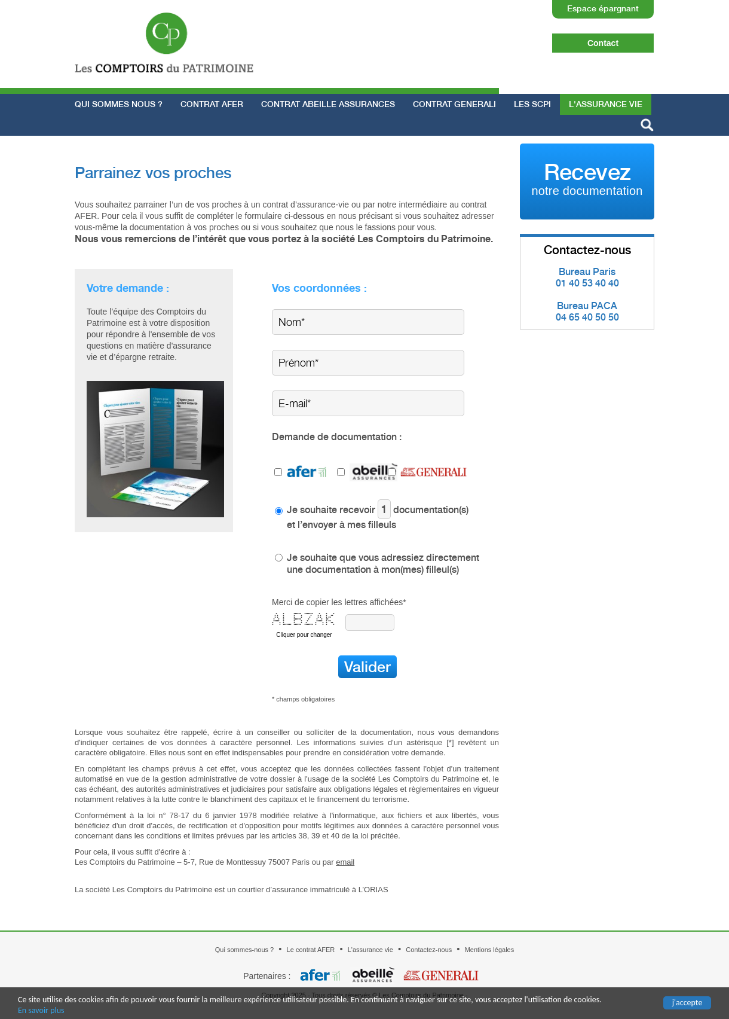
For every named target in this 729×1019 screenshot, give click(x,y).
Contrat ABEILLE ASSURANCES (328, 104)
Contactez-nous (429, 949)
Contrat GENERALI (454, 104)
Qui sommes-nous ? (244, 949)
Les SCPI (532, 104)
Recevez (586, 177)
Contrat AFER (211, 104)
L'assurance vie (605, 104)
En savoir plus (41, 1011)
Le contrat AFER (311, 949)
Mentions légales (489, 949)
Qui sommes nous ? (119, 104)
